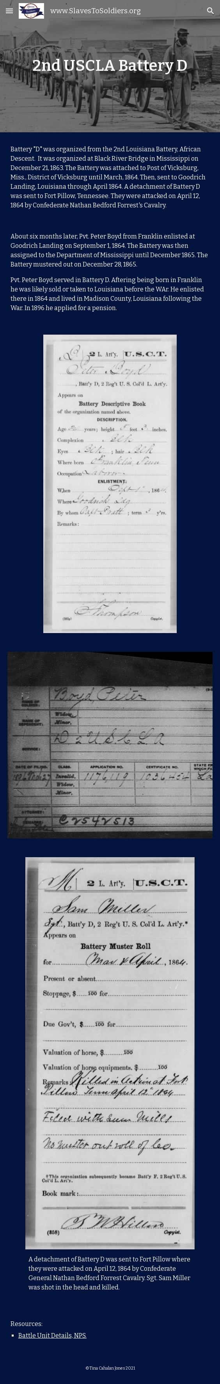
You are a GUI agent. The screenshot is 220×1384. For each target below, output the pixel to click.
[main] (110, 66)
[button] (9, 10)
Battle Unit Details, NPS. (52, 1335)
